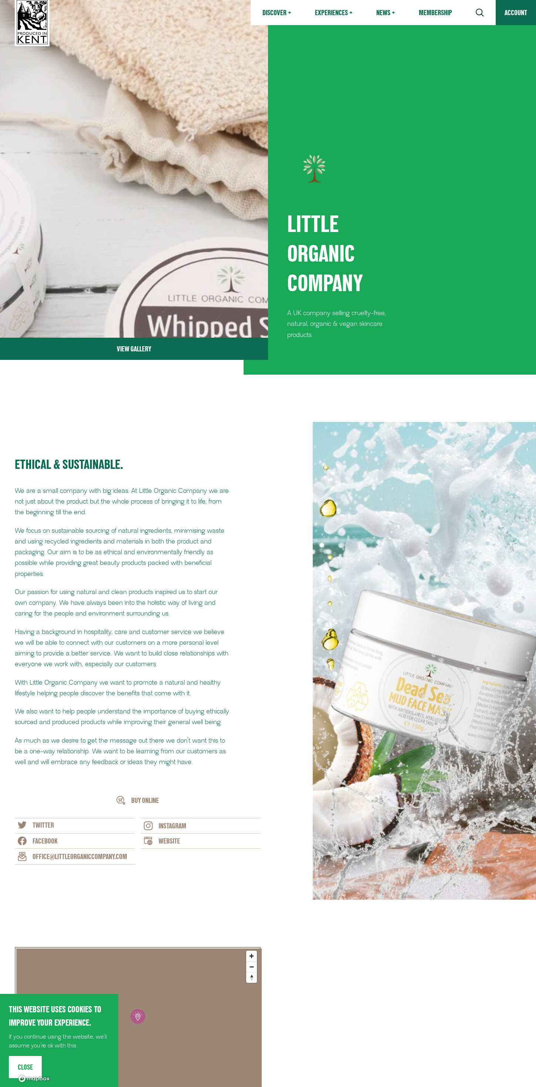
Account (516, 12)
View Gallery (134, 349)
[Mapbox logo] (34, 1078)
